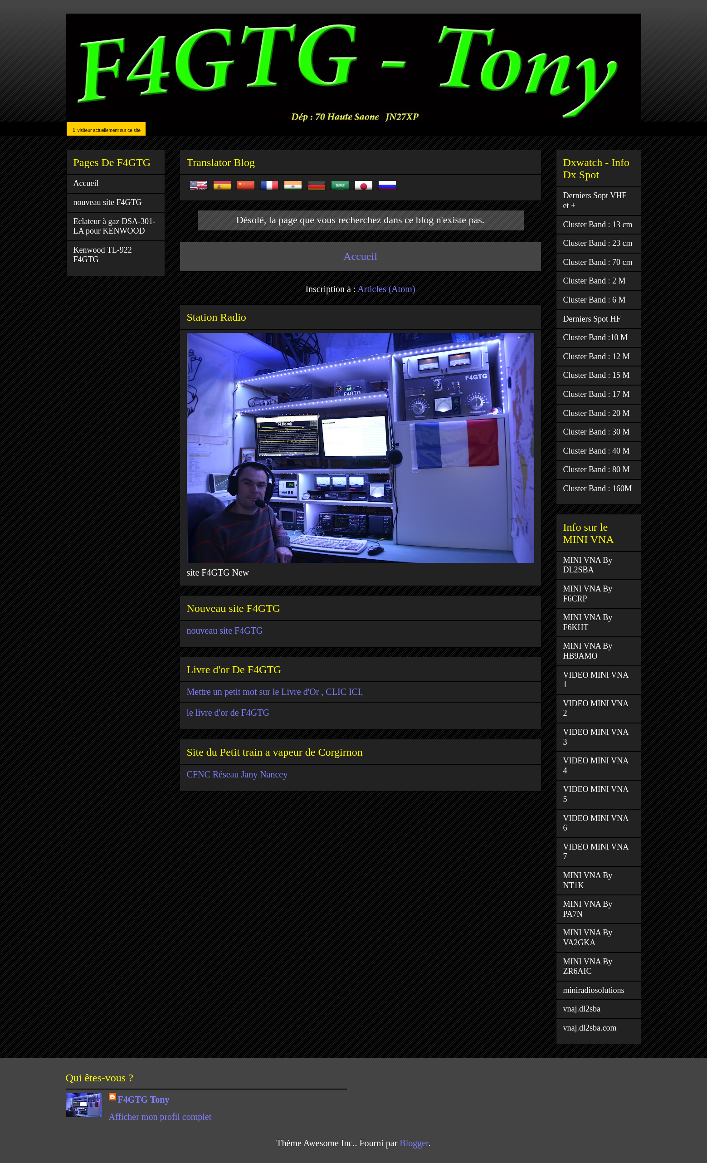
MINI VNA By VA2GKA (588, 937)
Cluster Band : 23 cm (598, 243)
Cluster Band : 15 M (596, 375)
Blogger (414, 1143)
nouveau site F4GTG (225, 630)
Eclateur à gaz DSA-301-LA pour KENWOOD (114, 226)
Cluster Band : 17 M (596, 394)
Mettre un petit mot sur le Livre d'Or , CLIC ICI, (275, 692)
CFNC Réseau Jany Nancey (237, 774)
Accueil (360, 256)
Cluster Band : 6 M (594, 299)
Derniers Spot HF (592, 318)
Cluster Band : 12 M (596, 356)
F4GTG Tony (144, 1099)
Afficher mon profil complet (160, 1117)
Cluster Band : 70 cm (598, 262)
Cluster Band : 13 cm (598, 224)
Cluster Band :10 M (595, 337)
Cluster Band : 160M (597, 488)
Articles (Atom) (386, 289)
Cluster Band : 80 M (596, 469)
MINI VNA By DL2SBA (588, 565)
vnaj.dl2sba (582, 1008)
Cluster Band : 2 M (594, 280)
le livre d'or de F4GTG (228, 713)
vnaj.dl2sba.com (590, 1027)
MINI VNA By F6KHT (588, 622)
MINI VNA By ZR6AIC (588, 966)
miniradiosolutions (593, 990)
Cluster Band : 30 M (596, 431)
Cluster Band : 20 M (596, 413)
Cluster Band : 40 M (596, 450)
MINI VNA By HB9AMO (588, 650)
